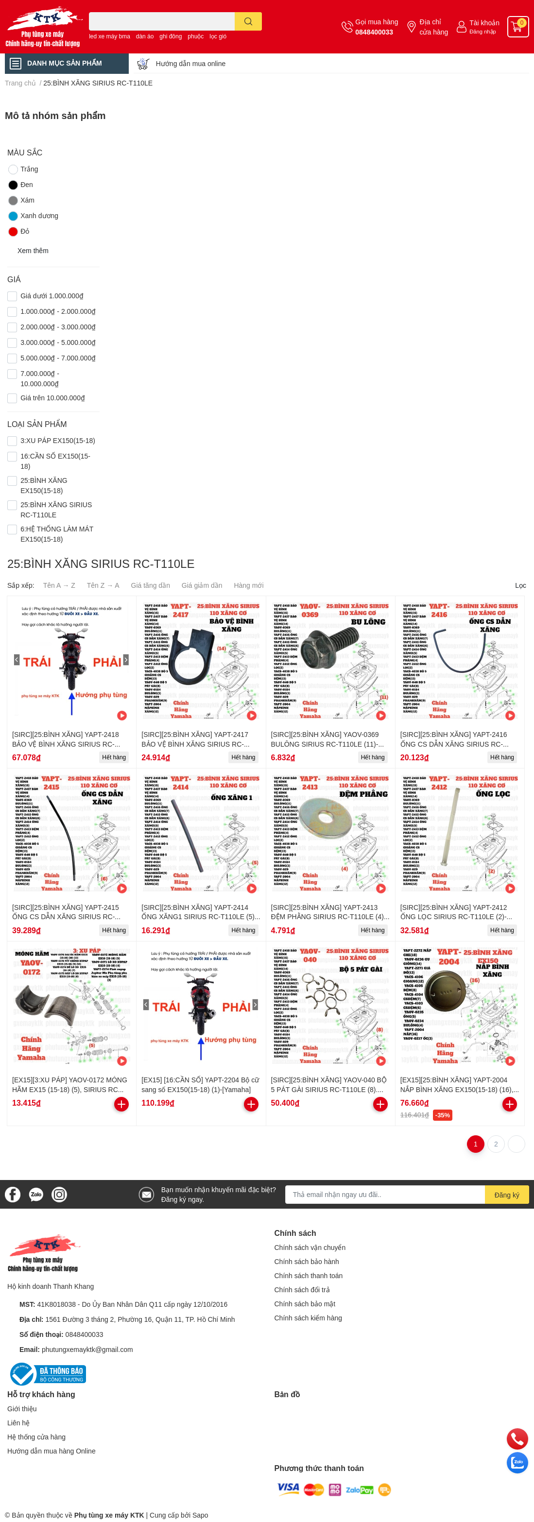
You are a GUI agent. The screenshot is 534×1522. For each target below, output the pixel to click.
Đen (20, 185)
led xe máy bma (109, 36)
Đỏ (18, 232)
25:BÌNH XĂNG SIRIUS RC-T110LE (56, 509)
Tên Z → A (103, 585)
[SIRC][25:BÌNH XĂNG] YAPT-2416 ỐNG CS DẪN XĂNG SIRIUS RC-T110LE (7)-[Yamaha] (453, 743)
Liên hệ (18, 1423)
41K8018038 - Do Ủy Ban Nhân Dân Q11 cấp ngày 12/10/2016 (132, 1304)
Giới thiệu (22, 1408)
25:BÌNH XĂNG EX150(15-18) (43, 485)
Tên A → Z (59, 585)
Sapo (200, 1515)
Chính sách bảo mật (305, 1304)
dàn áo (145, 36)
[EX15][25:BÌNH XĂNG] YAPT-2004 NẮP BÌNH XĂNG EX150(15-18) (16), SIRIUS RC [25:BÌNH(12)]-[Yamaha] (457, 1089)
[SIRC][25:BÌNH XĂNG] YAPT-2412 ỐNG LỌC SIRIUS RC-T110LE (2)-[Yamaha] (453, 916)
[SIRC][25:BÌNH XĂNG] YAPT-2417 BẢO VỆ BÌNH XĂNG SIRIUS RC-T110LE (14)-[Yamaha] (194, 743)
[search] (248, 21)
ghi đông (170, 36)
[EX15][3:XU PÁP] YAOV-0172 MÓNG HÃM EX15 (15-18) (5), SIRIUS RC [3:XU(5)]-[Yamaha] (69, 1089)
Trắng (22, 169)
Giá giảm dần (202, 585)
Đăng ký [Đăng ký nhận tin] (507, 1195)
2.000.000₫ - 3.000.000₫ (58, 327)
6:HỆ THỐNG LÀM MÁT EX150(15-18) (56, 534)
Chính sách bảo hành (307, 1261)
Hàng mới (248, 585)
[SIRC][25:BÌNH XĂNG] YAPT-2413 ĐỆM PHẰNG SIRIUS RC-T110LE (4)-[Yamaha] (328, 916)
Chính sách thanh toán (309, 1275)
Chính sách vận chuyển (310, 1247)
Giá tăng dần (150, 585)
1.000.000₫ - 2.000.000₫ (58, 311)
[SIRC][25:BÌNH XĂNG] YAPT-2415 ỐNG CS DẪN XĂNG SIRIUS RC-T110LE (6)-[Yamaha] (65, 916)
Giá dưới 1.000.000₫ (52, 295)
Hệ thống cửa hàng (36, 1437)
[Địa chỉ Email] (407, 1194)
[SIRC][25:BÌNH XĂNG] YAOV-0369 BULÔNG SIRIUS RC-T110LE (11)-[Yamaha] (325, 743)
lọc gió (217, 36)
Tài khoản (484, 22)
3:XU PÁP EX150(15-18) (57, 440)
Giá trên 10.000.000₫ (52, 397)
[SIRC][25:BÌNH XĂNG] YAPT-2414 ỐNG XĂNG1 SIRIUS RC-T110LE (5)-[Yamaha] (199, 916)
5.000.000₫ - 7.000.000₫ (58, 358)
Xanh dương (32, 216)
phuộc (196, 36)
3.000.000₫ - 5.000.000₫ (58, 342)
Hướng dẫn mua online (191, 63)
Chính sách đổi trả (302, 1289)
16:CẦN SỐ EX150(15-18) (55, 461)
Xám (20, 200)
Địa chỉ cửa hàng (433, 26)
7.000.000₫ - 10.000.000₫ (39, 378)
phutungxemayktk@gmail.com (87, 1349)
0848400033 (374, 32)
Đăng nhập (482, 31)
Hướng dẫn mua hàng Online (51, 1451)
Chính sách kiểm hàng (309, 1318)
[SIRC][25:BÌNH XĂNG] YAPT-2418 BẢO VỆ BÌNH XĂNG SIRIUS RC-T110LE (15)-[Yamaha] (65, 743)
